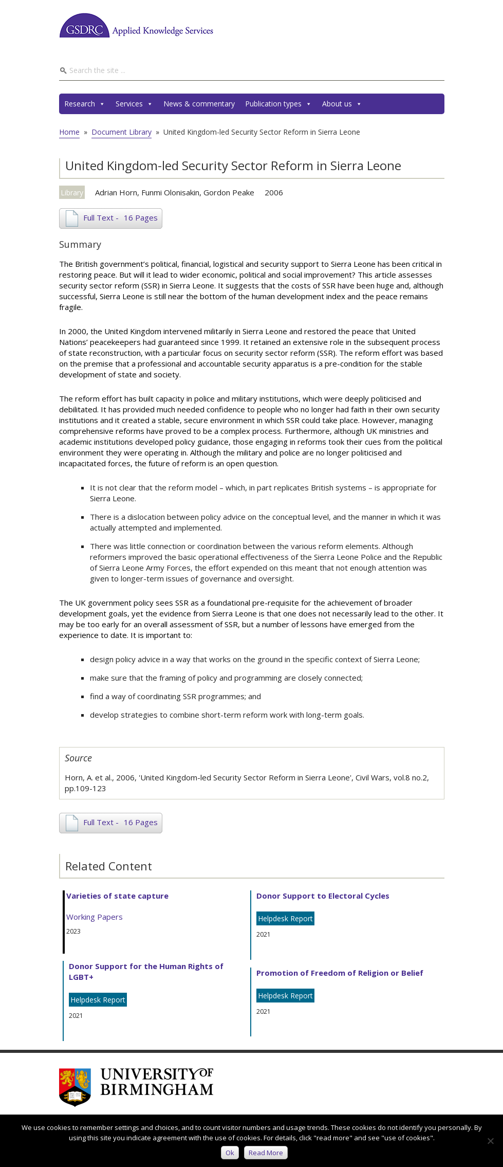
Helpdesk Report (97, 1000)
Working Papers (94, 916)
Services (134, 104)
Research (84, 104)
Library (72, 192)
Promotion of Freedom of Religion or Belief (339, 973)
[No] (490, 1141)
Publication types (278, 104)
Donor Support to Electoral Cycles (322, 895)
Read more (266, 1152)
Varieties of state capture (117, 895)
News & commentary (199, 103)
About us (342, 104)
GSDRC (136, 25)
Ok (230, 1152)
